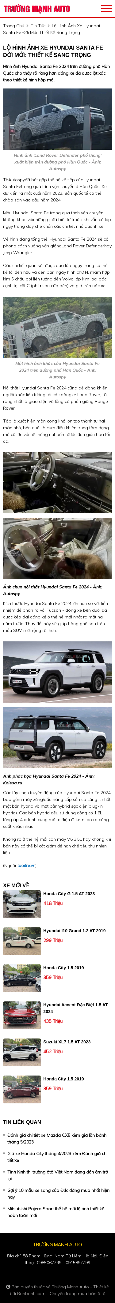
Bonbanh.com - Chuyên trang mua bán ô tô (61, 1293)
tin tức (38, 25)
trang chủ (13, 25)
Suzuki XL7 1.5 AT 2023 (66, 1041)
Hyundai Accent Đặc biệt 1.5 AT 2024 (75, 1008)
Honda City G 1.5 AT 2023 (69, 893)
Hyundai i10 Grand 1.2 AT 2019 (74, 930)
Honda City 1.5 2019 (63, 967)
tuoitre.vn (26, 865)
